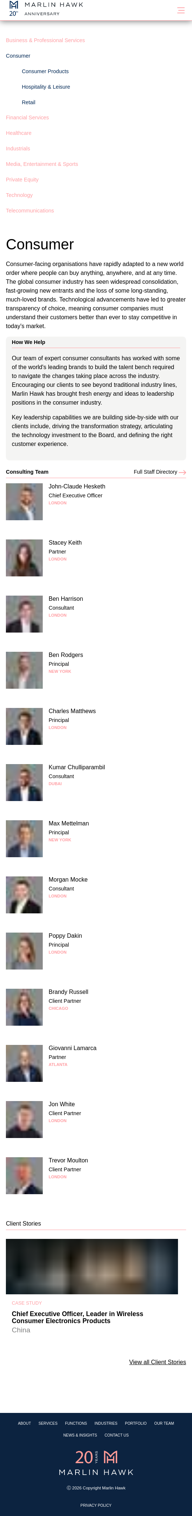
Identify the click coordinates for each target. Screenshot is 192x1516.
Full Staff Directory (160, 472)
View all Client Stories (157, 1362)
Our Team (164, 1423)
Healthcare (19, 133)
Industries (106, 1423)
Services (47, 1423)
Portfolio (136, 1423)
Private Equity (22, 180)
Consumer (18, 56)
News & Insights (80, 1435)
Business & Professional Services (45, 40)
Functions (76, 1423)
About (24, 1423)
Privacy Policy (95, 1505)
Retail (28, 102)
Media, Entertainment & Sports (42, 164)
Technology (19, 195)
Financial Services (27, 117)
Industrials (18, 148)
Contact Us (117, 1435)
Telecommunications (30, 211)
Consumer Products (45, 71)
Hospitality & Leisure (46, 87)
